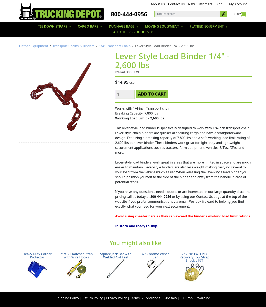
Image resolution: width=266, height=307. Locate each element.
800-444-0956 (129, 14)
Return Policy (92, 298)
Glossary (170, 298)
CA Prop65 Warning (195, 298)
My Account (238, 4)
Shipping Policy (67, 298)
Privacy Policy (116, 298)
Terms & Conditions (145, 298)
